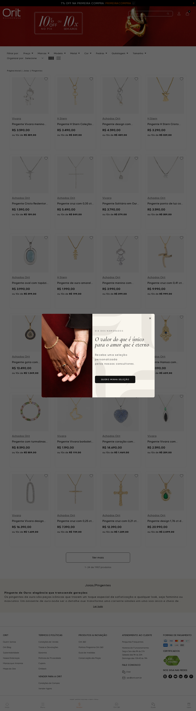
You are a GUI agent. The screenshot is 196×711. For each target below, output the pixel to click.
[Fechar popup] (150, 318)
